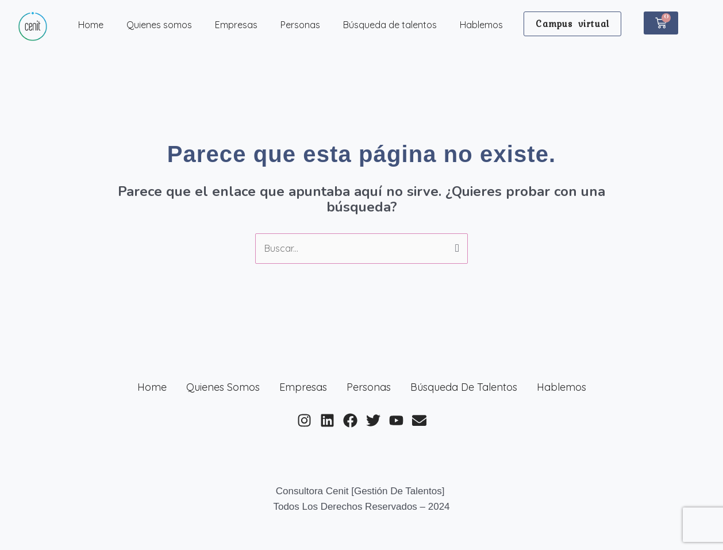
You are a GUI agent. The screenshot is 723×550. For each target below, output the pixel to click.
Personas (300, 24)
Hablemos (481, 24)
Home (90, 24)
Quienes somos (159, 24)
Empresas (236, 24)
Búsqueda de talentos (390, 24)
